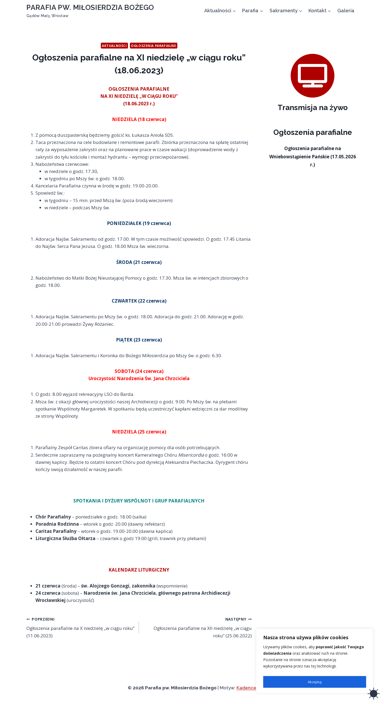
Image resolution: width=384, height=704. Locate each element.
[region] (314, 662)
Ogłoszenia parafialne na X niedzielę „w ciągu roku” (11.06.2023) (80, 627)
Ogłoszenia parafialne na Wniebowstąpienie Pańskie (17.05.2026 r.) (312, 156)
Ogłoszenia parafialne (153, 45)
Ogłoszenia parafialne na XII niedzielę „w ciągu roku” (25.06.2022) (197, 627)
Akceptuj (314, 681)
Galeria (345, 10)
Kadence (246, 687)
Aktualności (114, 45)
